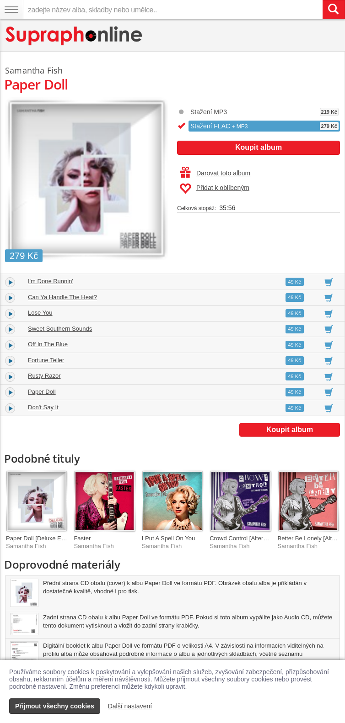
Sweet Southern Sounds (60, 328)
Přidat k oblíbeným (214, 188)
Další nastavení (130, 706)
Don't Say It (43, 407)
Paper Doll (42, 391)
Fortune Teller (46, 360)
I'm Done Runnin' (50, 281)
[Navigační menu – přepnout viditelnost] (11, 9)
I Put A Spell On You (168, 538)
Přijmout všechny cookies (54, 706)
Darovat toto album (215, 173)
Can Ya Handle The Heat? (62, 297)
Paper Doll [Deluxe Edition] (41, 538)
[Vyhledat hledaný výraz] (333, 9)
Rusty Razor (44, 375)
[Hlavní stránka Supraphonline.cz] (74, 36)
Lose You (40, 312)
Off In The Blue (48, 344)
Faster (82, 538)
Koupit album (258, 147)
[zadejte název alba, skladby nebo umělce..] (173, 9)
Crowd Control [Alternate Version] (254, 538)
